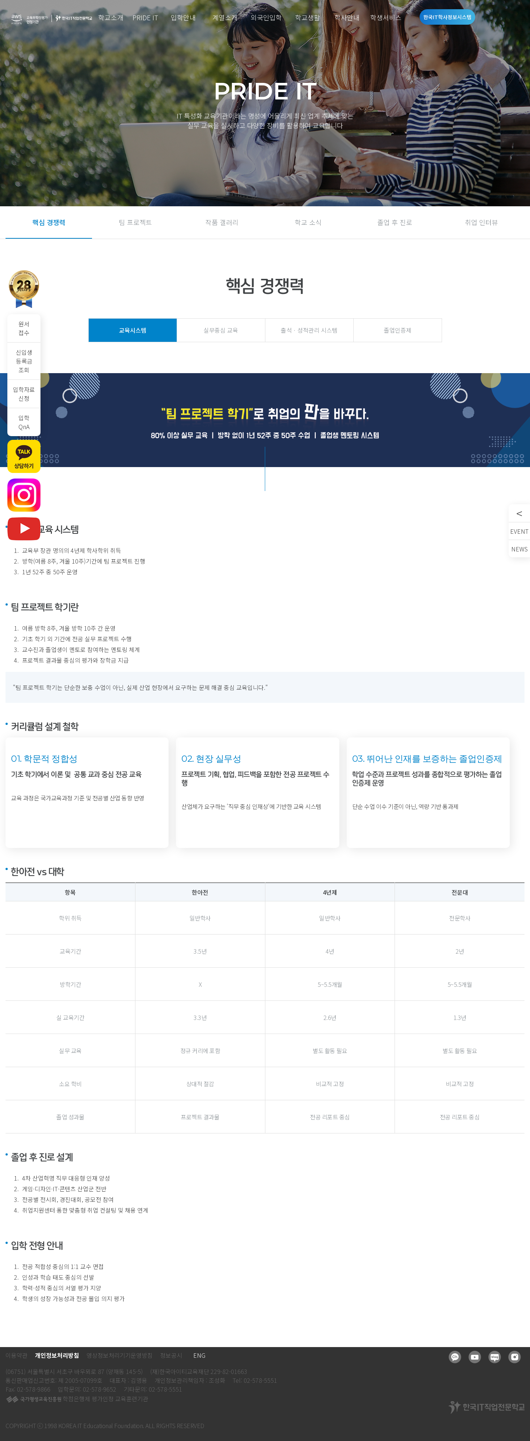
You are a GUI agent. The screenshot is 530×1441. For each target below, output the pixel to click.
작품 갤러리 (222, 222)
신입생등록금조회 (24, 361)
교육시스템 (132, 330)
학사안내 (347, 17)
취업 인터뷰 (481, 222)
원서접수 (23, 328)
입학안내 (183, 17)
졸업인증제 (397, 330)
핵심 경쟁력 (49, 222)
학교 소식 (308, 222)
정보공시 (171, 1355)
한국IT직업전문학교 (73, 19)
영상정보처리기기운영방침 (119, 1355)
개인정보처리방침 (57, 1355)
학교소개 (110, 17)
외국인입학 (266, 17)
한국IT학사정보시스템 (447, 17)
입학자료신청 (24, 394)
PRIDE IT (145, 17)
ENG (199, 1355)
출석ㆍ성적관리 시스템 (309, 330)
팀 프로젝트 (135, 222)
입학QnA (23, 422)
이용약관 (17, 1355)
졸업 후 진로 (394, 222)
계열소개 (224, 17)
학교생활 (307, 17)
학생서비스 (386, 17)
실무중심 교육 (221, 330)
